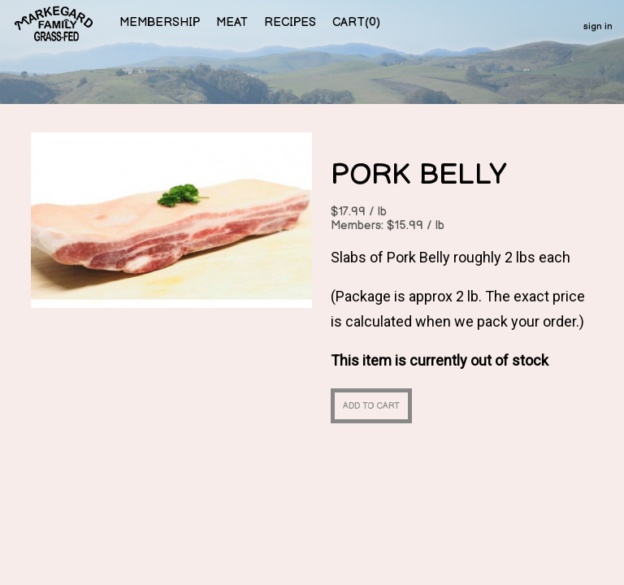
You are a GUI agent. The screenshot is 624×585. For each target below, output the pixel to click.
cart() (356, 22)
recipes (290, 22)
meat (232, 22)
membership (159, 22)
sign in (598, 26)
